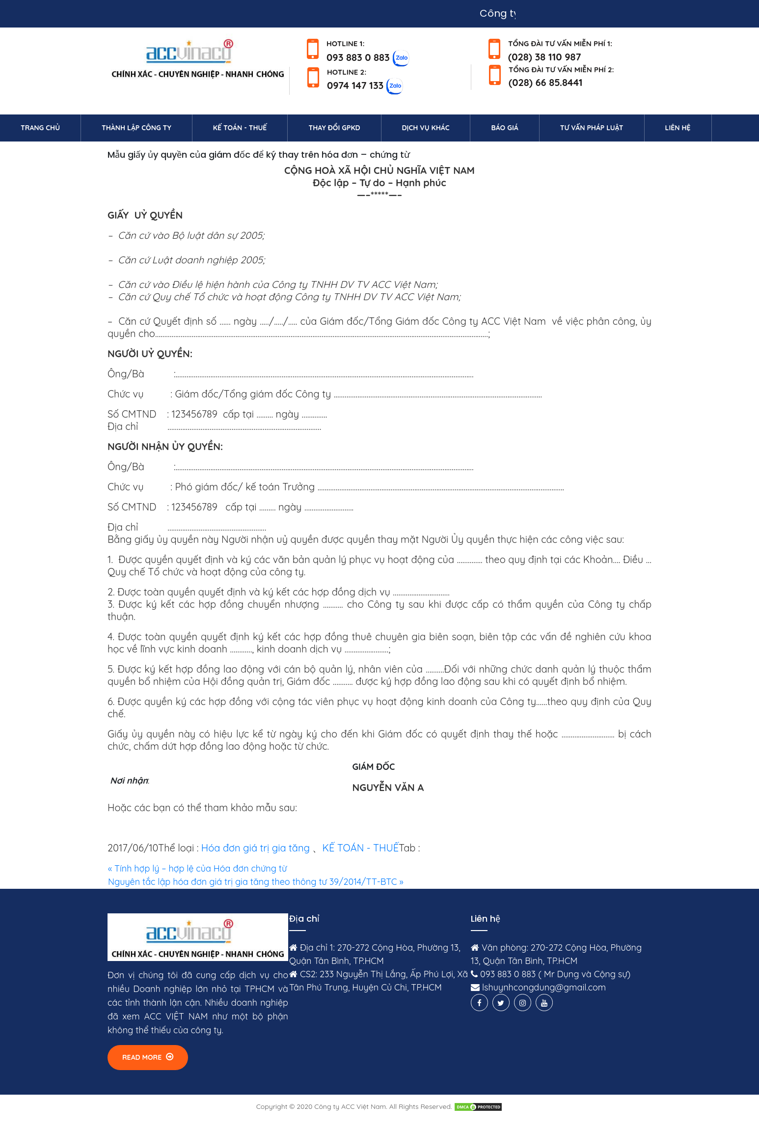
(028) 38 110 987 (544, 57)
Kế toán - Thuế (240, 127)
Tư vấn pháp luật (591, 127)
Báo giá (504, 127)
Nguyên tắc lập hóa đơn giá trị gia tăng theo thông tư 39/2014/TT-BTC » (255, 881)
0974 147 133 (355, 85)
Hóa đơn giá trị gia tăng (255, 848)
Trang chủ (51, 127)
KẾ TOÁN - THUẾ (360, 848)
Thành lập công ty (136, 127)
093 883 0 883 (358, 57)
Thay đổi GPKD (334, 127)
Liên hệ (688, 127)
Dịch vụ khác (426, 127)
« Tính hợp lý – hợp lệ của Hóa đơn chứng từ (197, 868)
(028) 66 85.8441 (546, 82)
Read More (147, 1057)
